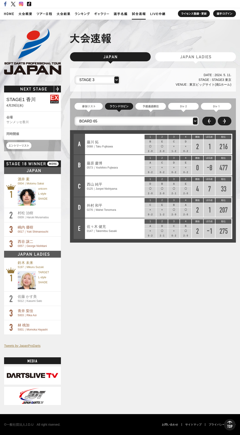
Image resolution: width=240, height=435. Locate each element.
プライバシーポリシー (222, 424)
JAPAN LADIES (195, 56)
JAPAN (110, 56)
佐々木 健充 (102, 228)
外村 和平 (101, 207)
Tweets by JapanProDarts (22, 346)
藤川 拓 (100, 144)
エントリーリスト (18, 145)
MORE (53, 164)
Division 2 (183, 106)
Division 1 (216, 106)
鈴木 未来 (31, 264)
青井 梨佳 (27, 313)
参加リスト (89, 106)
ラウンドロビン (119, 106)
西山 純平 (102, 186)
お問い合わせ (170, 424)
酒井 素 (31, 181)
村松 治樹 (33, 215)
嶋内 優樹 (33, 229)
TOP (229, 424)
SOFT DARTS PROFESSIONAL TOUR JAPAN (32, 52)
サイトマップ (193, 424)
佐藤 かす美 (30, 298)
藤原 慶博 (102, 165)
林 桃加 (33, 327)
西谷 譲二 (32, 243)
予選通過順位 (150, 106)
